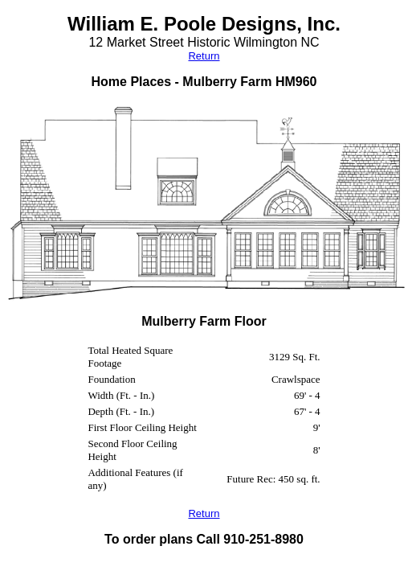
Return (203, 56)
